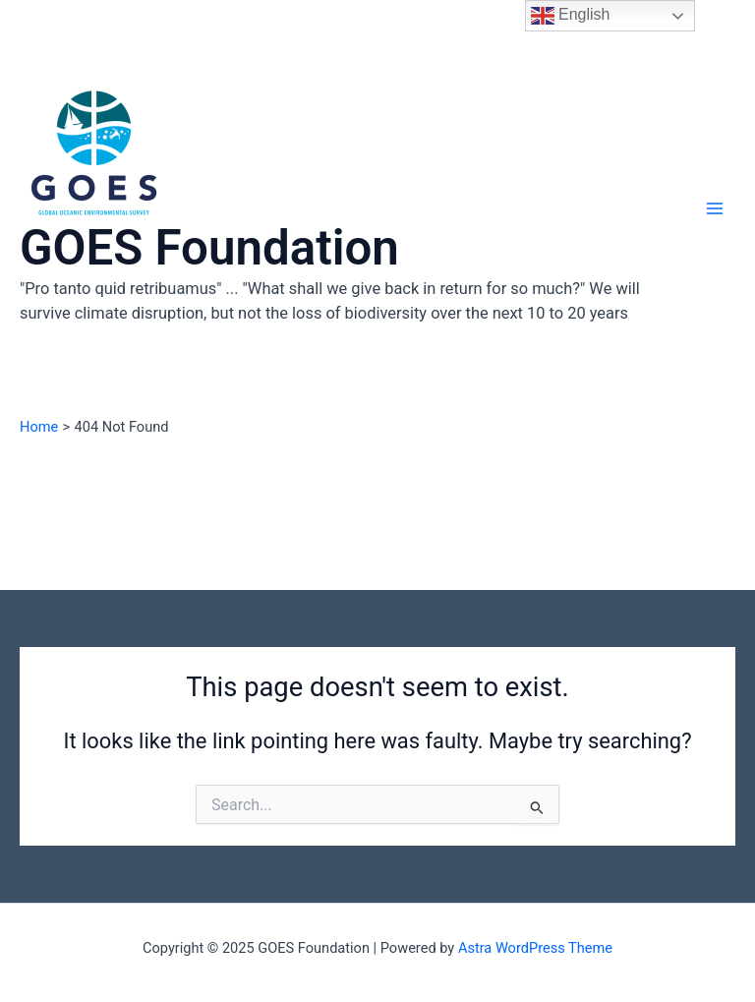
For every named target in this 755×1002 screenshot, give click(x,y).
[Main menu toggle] (714, 208)
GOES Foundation (209, 247)
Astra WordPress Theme (535, 948)
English (570, 16)
